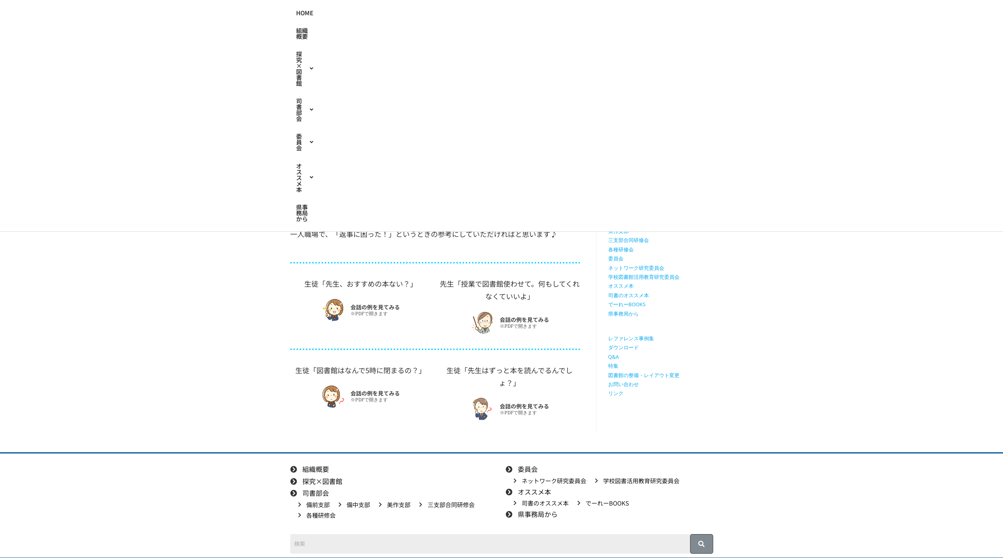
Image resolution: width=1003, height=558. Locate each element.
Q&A (613, 356)
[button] (446, 13)
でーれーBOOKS (627, 304)
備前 (358, 140)
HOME (369, 13)
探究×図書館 (446, 13)
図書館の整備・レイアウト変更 (644, 375)
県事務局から (625, 13)
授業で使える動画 (628, 176)
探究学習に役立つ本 (631, 194)
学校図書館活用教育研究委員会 (644, 276)
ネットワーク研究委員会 (636, 267)
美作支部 (618, 231)
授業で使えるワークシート (638, 166)
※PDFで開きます (369, 313)
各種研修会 (621, 249)
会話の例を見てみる (375, 307)
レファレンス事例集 (631, 338)
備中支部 (618, 222)
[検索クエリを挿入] (662, 111)
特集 (379, 140)
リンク (615, 393)
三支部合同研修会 (628, 240)
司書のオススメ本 (628, 295)
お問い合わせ (623, 384)
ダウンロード (623, 347)
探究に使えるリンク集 (633, 185)
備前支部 (618, 212)
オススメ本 (577, 13)
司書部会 (494, 13)
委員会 (534, 13)
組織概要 (401, 13)
